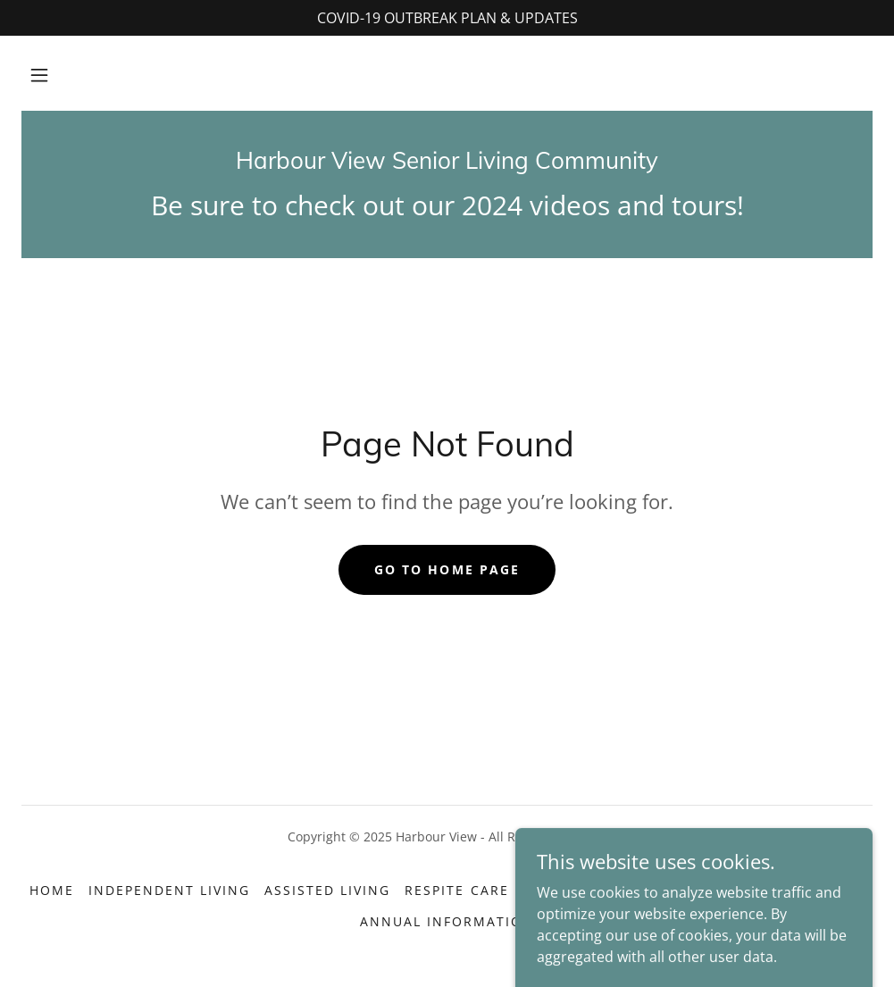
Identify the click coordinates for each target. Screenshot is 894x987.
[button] (39, 75)
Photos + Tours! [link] (591, 890)
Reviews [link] (832, 890)
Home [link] (51, 890)
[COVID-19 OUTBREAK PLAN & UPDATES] (447, 18)
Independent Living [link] (169, 890)
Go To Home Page (446, 569)
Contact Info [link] (729, 890)
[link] (447, 163)
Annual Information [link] (447, 921)
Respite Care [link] (456, 890)
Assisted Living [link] (327, 890)
